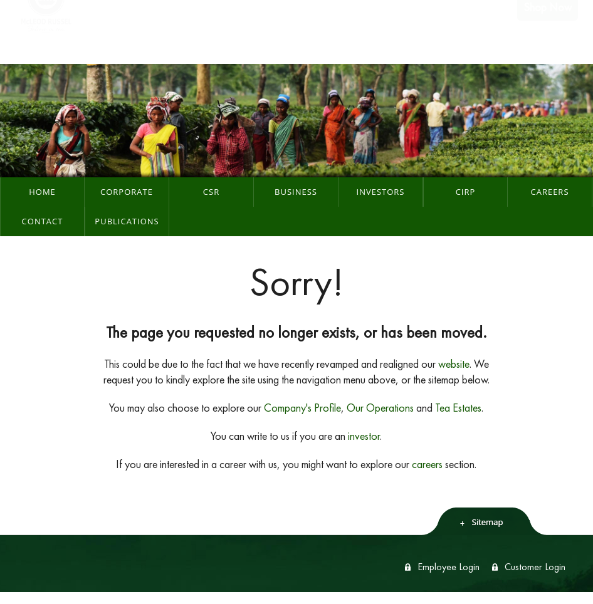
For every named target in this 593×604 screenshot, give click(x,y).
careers (427, 464)
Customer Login (535, 566)
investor (364, 436)
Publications (127, 221)
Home (42, 191)
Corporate (126, 191)
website (454, 364)
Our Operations (380, 407)
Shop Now (547, 31)
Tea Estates (458, 407)
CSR (211, 191)
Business (296, 191)
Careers (549, 191)
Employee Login (448, 566)
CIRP (466, 191)
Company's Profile (302, 407)
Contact (42, 221)
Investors (381, 191)
